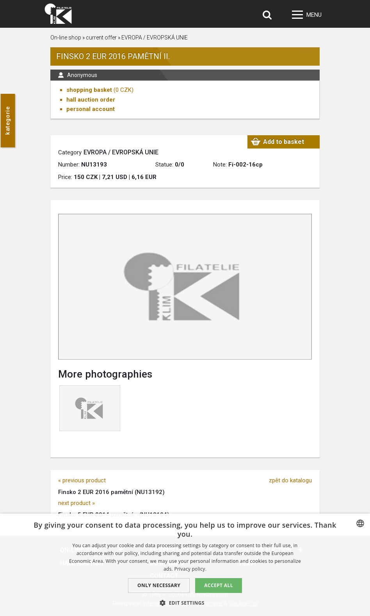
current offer (101, 37)
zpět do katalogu (290, 480)
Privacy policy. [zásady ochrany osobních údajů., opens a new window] (190, 569)
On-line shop (65, 37)
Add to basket (283, 141)
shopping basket (89, 89)
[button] (185, 603)
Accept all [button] (218, 585)
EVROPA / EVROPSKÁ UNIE (154, 37)
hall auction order (90, 99)
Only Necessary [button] (158, 585)
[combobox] (360, 523)
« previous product (82, 480)
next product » (76, 503)
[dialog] (185, 565)
